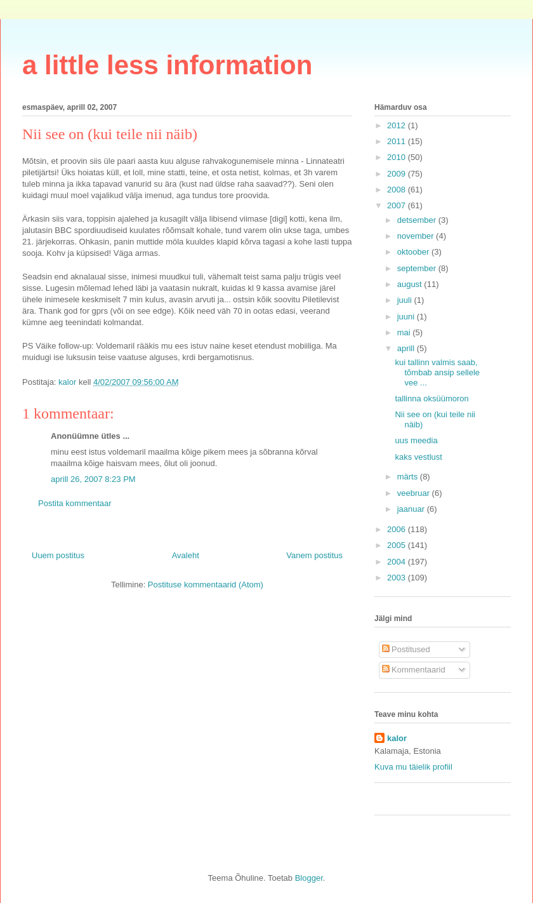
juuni (407, 316)
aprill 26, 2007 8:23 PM (93, 479)
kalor (397, 738)
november (416, 236)
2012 (397, 125)
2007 (397, 205)
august (410, 284)
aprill (407, 348)
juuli (405, 300)
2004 (397, 561)
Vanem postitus (314, 555)
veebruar (414, 493)
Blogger (309, 878)
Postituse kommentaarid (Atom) (205, 584)
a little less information (167, 65)
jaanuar (412, 509)
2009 (397, 173)
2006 (397, 529)
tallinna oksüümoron (431, 398)
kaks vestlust (418, 457)
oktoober (414, 252)
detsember (417, 220)
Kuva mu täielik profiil (413, 767)
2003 (397, 577)
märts (408, 476)
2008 (397, 189)
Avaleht (185, 555)
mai (405, 332)
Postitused (406, 649)
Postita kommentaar (75, 503)
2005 (397, 545)
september (417, 268)
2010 (397, 157)
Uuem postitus (58, 555)
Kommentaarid (413, 669)
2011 (397, 141)
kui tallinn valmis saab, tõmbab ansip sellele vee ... (437, 372)
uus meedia (416, 440)
